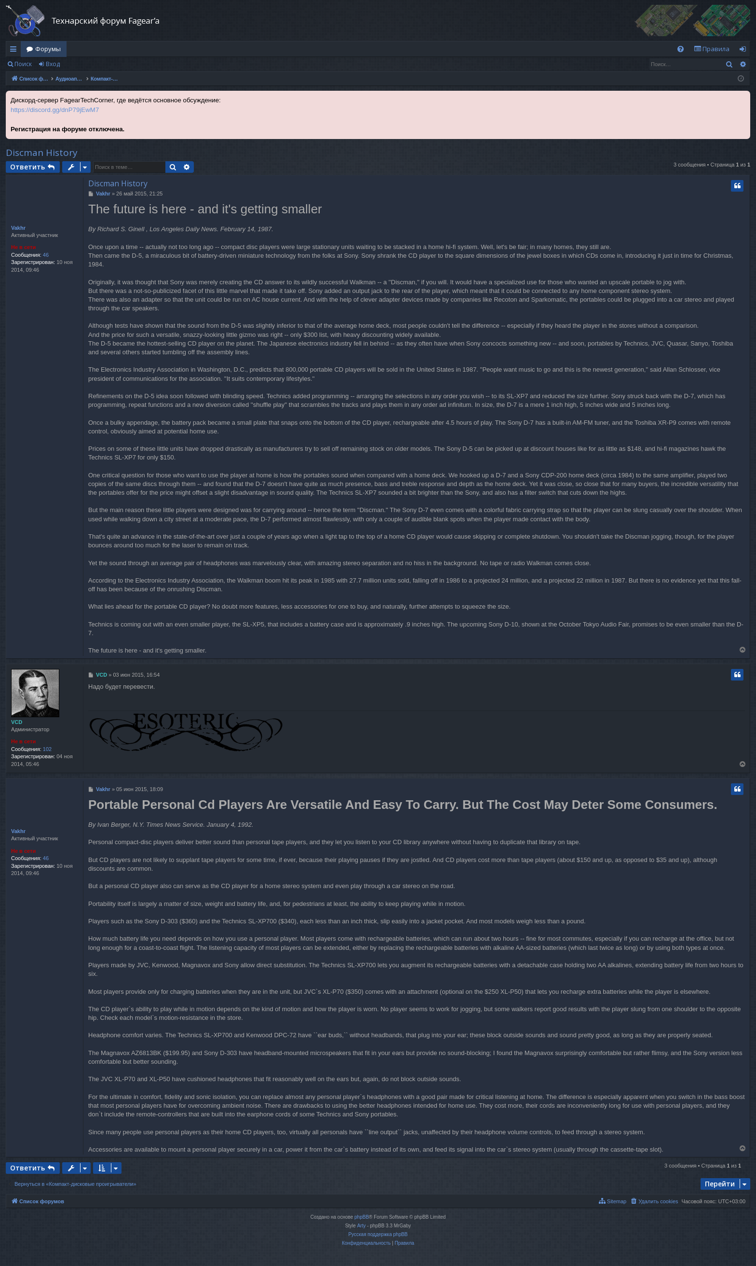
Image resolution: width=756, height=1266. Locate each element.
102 (47, 749)
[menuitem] (680, 49)
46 (46, 255)
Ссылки (15, 50)
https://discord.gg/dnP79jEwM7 (55, 109)
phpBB (361, 1217)
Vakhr (18, 228)
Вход (53, 64)
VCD (16, 722)
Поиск (23, 64)
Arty (361, 1225)
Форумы (48, 48)
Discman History (42, 152)
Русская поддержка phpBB (377, 1234)
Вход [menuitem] (744, 50)
